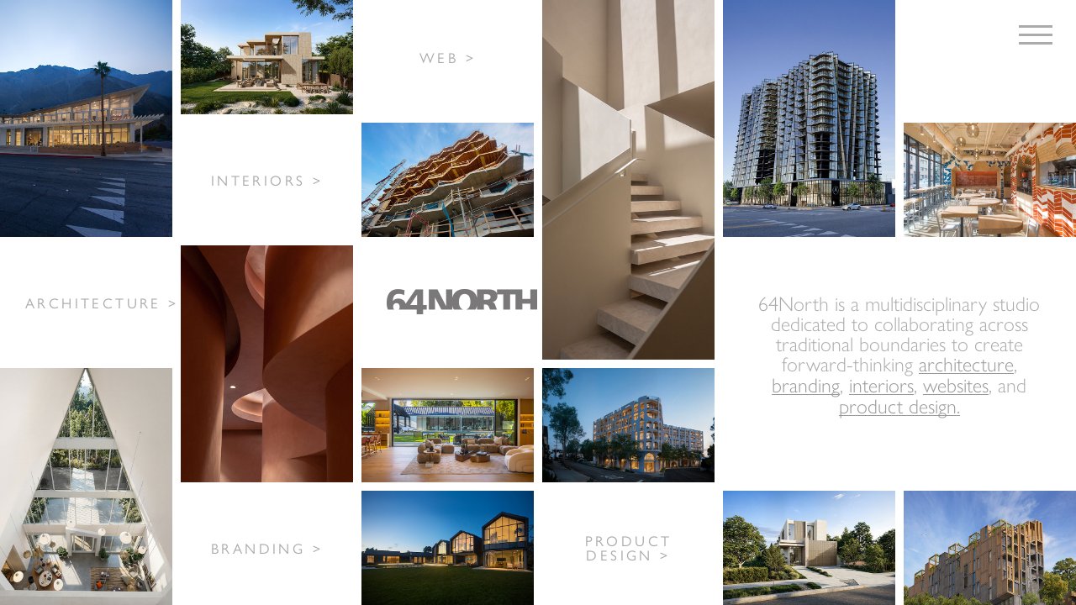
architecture (966, 363)
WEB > (447, 57)
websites (956, 384)
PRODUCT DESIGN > (628, 547)
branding (806, 384)
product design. (899, 405)
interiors (881, 384)
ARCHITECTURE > (102, 302)
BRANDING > (267, 548)
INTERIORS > (267, 180)
